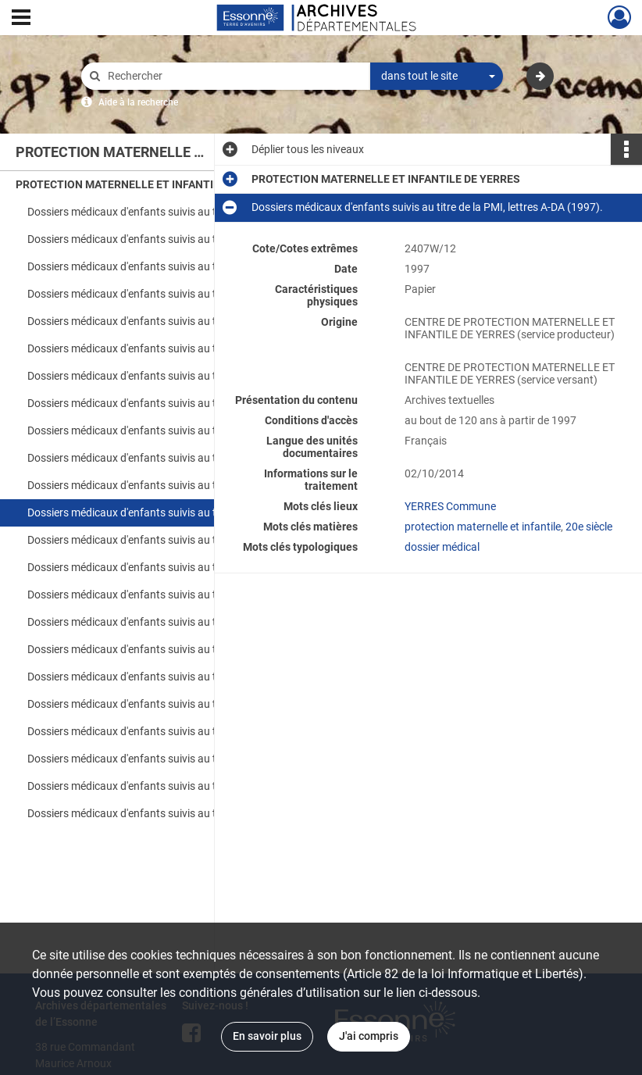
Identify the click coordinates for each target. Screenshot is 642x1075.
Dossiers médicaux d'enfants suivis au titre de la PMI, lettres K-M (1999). (183, 786)
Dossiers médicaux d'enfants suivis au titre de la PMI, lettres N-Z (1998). (183, 704)
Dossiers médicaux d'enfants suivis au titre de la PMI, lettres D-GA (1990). (183, 376)
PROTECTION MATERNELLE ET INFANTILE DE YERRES (150, 184)
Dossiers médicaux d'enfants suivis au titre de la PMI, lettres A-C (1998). (183, 622)
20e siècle (588, 526)
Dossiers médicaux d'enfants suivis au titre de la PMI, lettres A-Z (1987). (183, 239)
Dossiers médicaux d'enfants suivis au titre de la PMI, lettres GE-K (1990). (183, 403)
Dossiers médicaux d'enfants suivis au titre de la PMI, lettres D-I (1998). (183, 649)
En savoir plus (267, 1036)
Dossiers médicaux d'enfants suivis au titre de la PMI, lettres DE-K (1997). (183, 540)
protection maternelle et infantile (483, 526)
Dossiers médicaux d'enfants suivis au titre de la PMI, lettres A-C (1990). (183, 348)
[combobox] (436, 76)
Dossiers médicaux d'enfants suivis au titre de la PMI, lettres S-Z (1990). (183, 485)
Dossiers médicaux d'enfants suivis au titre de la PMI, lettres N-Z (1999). (183, 813)
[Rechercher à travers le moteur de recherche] (233, 76)
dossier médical (442, 547)
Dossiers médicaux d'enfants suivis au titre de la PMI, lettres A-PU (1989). (183, 294)
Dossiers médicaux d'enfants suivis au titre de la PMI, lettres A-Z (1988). (183, 266)
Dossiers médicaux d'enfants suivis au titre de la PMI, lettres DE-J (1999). (183, 758)
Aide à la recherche (138, 102)
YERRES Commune (450, 506)
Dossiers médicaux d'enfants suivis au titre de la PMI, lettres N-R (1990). (183, 458)
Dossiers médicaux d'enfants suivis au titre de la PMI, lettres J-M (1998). (183, 676)
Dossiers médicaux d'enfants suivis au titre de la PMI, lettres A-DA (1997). (183, 512)
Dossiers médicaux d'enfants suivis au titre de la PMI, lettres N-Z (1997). (183, 594)
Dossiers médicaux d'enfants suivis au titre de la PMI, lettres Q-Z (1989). (183, 321)
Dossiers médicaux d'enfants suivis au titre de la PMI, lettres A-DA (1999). (183, 731)
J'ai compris (368, 1036)
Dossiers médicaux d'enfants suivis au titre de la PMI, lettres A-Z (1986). (183, 211)
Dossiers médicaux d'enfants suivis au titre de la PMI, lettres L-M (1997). (183, 567)
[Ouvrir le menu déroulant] (21, 18)
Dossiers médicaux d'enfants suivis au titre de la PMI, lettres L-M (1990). (183, 430)
